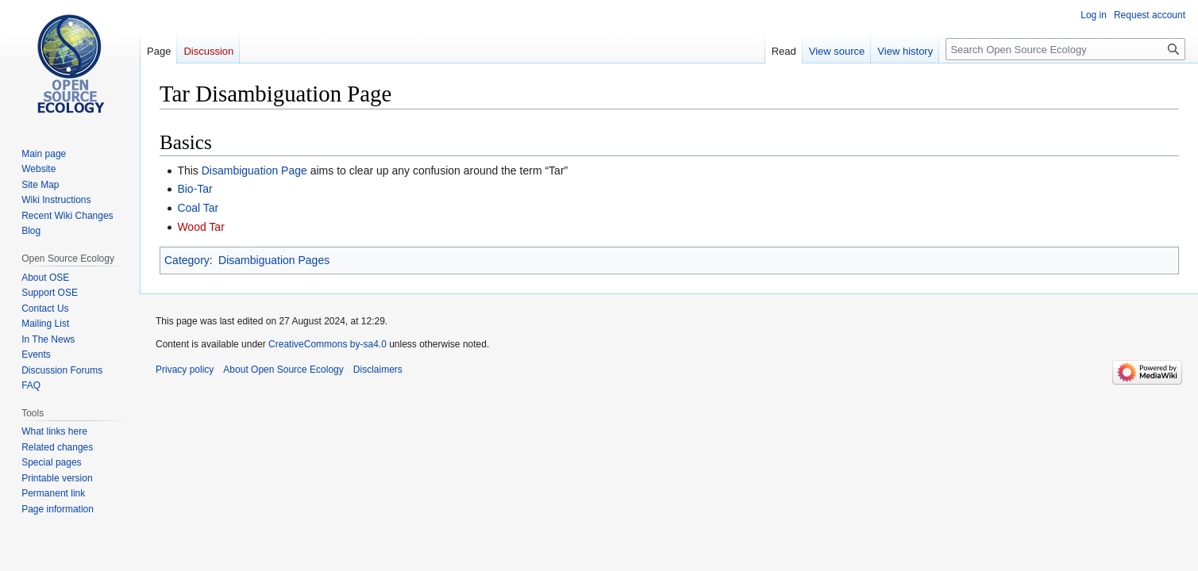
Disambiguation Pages (273, 260)
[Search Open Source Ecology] (1065, 49)
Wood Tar (200, 226)
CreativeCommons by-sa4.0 (327, 344)
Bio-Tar (194, 188)
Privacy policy (185, 369)
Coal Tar (197, 207)
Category (187, 260)
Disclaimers (378, 369)
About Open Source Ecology (283, 369)
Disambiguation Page (254, 170)
